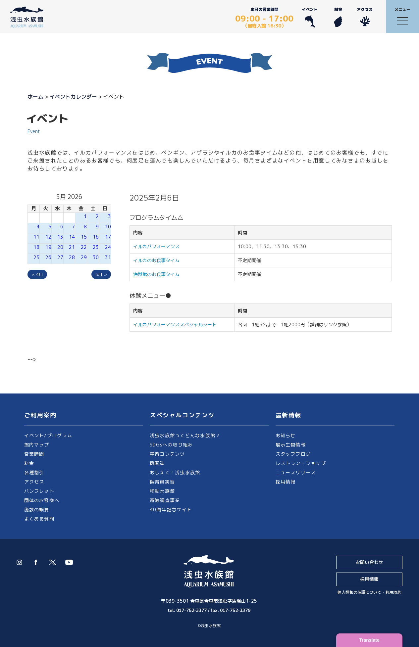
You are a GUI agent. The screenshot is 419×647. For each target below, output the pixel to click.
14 (72, 237)
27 (60, 257)
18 (36, 247)
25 (36, 257)
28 (72, 257)
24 (108, 247)
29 (84, 257)
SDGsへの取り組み (171, 444)
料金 (338, 17)
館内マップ (36, 444)
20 (60, 247)
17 (108, 237)
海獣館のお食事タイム (156, 274)
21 (72, 247)
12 (48, 237)
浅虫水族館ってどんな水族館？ (185, 435)
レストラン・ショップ (301, 463)
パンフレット (39, 491)
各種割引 (34, 472)
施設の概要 (36, 509)
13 (60, 237)
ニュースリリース (296, 472)
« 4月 (37, 274)
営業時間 (34, 454)
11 (36, 237)
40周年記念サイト (171, 509)
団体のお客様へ (42, 500)
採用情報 (286, 482)
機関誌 (157, 463)
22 (84, 247)
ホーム (35, 96)
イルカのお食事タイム (156, 260)
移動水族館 (162, 491)
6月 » (101, 274)
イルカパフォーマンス (158, 246)
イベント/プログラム (48, 435)
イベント (310, 17)
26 (48, 257)
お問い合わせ (369, 562)
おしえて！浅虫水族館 (175, 472)
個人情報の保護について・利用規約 (369, 592)
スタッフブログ (293, 454)
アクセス (365, 17)
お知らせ (286, 435)
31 (108, 257)
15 (84, 237)
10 (108, 226)
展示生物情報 (291, 444)
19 (48, 247)
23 (96, 247)
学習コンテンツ (167, 454)
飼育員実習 (162, 482)
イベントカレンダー (73, 96)
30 (96, 257)
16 (96, 237)
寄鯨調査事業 (165, 500)
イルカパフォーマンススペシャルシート (175, 324)
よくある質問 (39, 519)
